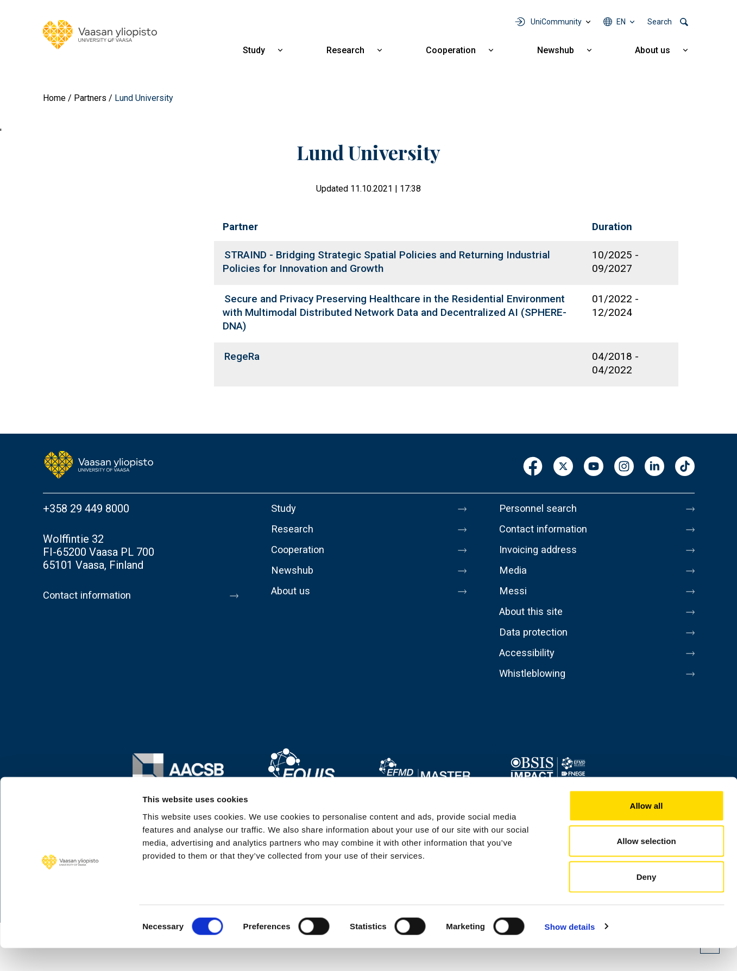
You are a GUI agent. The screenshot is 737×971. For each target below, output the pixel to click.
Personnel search (540, 508)
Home (54, 98)
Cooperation (451, 50)
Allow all (646, 828)
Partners (90, 98)
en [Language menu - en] (621, 21)
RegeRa (242, 356)
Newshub (555, 50)
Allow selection (646, 864)
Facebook (533, 467)
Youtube (593, 467)
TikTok (685, 467)
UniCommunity (556, 21)
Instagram (624, 467)
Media (514, 576)
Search (659, 21)
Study (254, 50)
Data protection (536, 645)
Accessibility (529, 668)
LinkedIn (654, 467)
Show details (570, 949)
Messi (513, 599)
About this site (534, 622)
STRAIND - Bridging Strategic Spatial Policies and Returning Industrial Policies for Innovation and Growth (386, 262)
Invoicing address (541, 554)
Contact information (91, 595)
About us (652, 50)
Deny (647, 899)
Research (345, 50)
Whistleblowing (535, 690)
